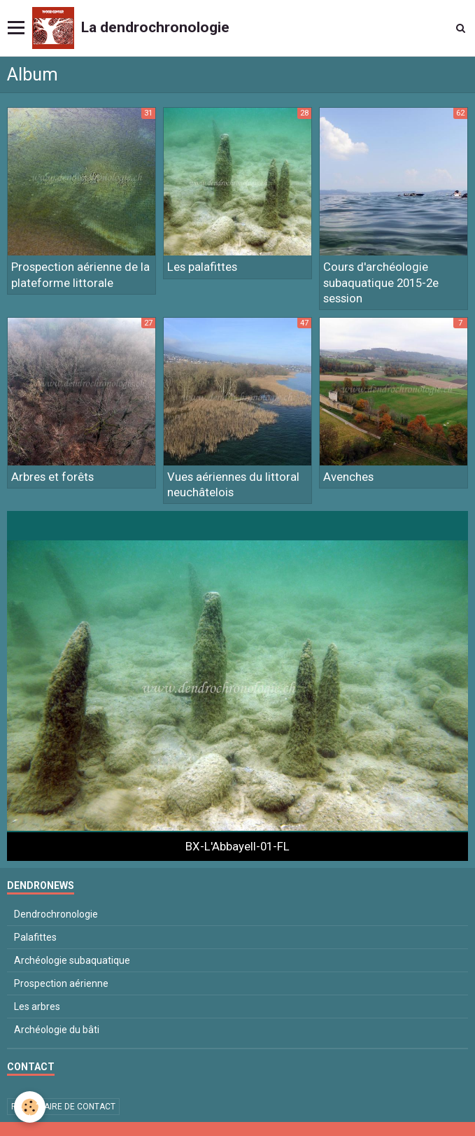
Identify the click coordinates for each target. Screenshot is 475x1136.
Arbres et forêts (52, 477)
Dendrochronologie (56, 914)
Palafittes (35, 937)
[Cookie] (29, 1107)
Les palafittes (202, 267)
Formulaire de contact (63, 1107)
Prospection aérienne (61, 983)
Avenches (348, 477)
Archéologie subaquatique (72, 960)
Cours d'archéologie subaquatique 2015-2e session (381, 282)
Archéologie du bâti (56, 1029)
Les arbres (37, 1006)
